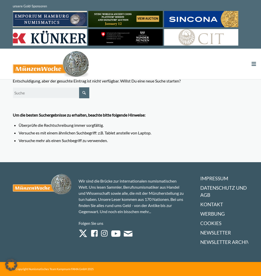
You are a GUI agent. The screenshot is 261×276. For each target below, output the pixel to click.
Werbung (212, 214)
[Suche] (51, 92)
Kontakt (211, 204)
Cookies (210, 223)
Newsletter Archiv (225, 242)
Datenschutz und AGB (223, 191)
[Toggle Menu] (253, 64)
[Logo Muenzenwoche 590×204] (51, 65)
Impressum (214, 178)
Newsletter (215, 233)
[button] (11, 265)
